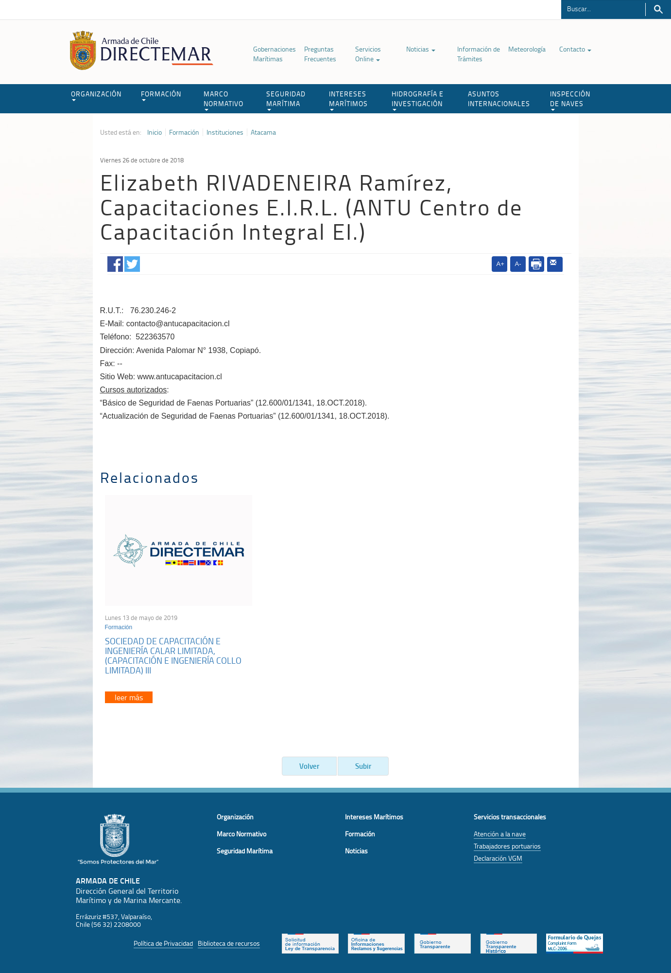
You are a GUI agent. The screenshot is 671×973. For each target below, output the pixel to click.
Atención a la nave (500, 833)
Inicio (154, 132)
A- (518, 263)
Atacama (263, 132)
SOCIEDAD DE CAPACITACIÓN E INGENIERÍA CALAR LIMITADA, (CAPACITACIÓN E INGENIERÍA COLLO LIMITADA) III (173, 655)
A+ (500, 263)
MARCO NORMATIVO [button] (223, 100)
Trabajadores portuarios (507, 845)
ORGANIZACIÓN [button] (96, 95)
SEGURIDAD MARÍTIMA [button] (286, 100)
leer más (129, 697)
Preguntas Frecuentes (320, 53)
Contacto (575, 48)
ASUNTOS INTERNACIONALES (499, 98)
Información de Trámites (478, 53)
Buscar (658, 9)
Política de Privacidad (163, 943)
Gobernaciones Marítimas (274, 53)
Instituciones (224, 132)
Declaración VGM (498, 858)
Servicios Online (368, 53)
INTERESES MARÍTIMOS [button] (348, 100)
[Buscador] (603, 8)
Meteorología (527, 48)
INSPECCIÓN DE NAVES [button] (570, 100)
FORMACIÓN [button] (161, 95)
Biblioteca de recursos (229, 943)
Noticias (420, 48)
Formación (184, 132)
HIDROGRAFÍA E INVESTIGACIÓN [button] (418, 100)
